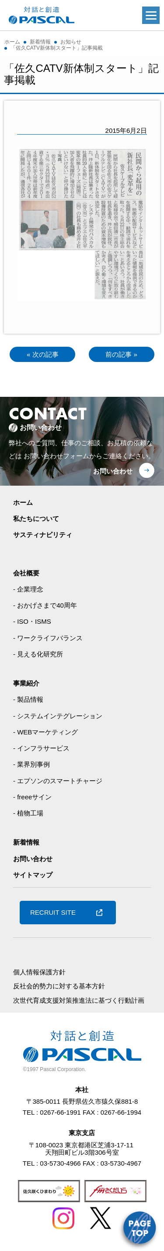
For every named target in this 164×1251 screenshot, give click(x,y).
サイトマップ (32, 875)
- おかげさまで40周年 (45, 605)
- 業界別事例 (31, 764)
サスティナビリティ (42, 534)
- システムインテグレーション (57, 716)
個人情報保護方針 (39, 972)
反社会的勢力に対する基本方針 (59, 986)
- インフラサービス (41, 748)
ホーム (23, 502)
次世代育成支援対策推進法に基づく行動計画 (78, 1000)
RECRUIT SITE (53, 912)
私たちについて (36, 518)
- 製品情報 (28, 699)
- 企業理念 (28, 589)
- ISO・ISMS (32, 621)
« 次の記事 (43, 354)
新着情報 (26, 842)
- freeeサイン (32, 797)
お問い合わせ (113, 471)
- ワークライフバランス (48, 638)
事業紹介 (26, 683)
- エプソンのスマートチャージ (57, 780)
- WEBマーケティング (45, 732)
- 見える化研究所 (38, 654)
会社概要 (26, 573)
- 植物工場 (28, 813)
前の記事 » (121, 354)
